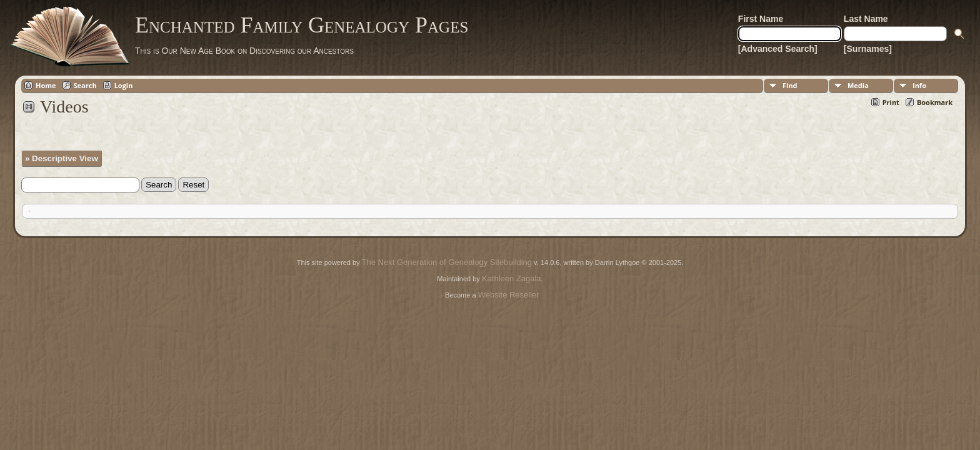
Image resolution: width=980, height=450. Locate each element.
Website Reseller (508, 294)
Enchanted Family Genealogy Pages (301, 25)
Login (123, 85)
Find (790, 85)
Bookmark (934, 102)
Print (890, 102)
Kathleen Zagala (511, 278)
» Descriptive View (61, 158)
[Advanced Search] (778, 49)
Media (858, 85)
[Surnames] (868, 49)
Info (919, 85)
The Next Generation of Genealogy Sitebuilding (447, 262)
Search (85, 85)
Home (46, 85)
